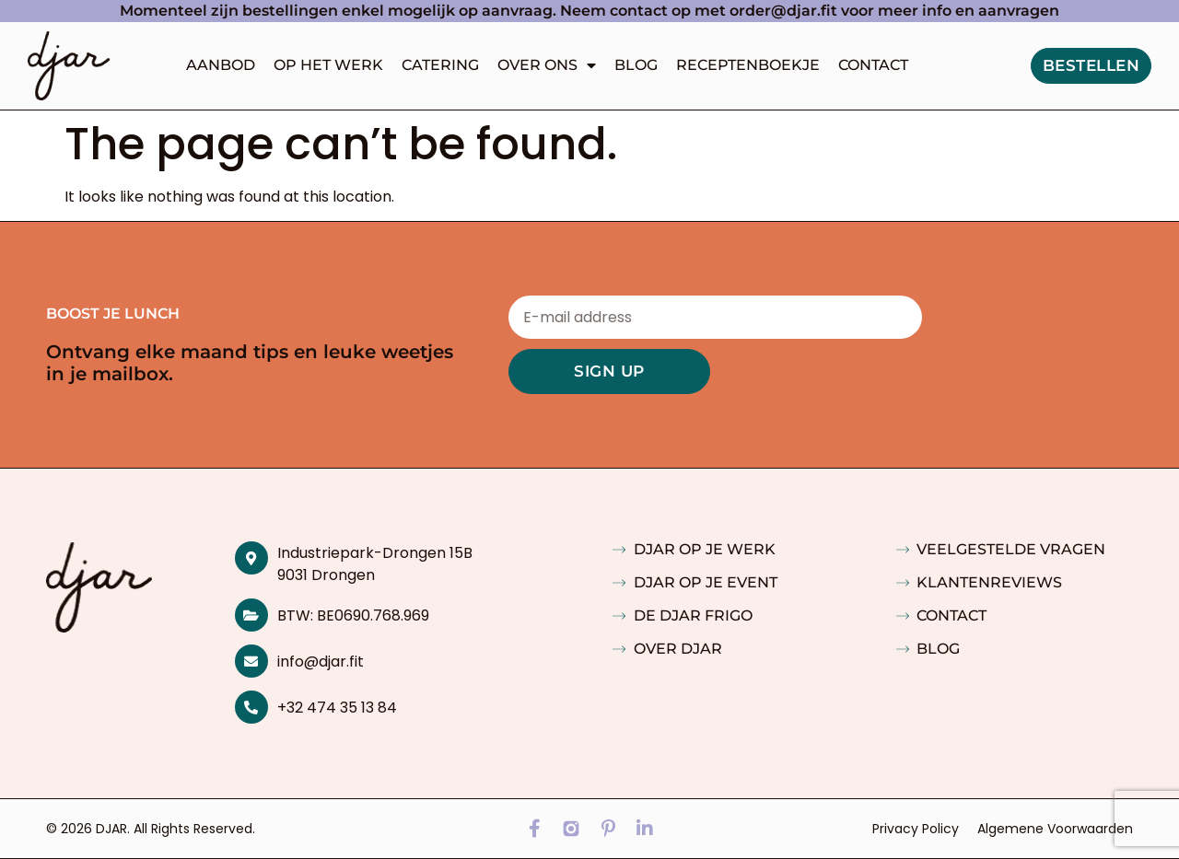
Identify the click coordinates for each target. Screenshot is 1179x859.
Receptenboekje (748, 65)
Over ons (546, 65)
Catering (440, 65)
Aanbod (220, 65)
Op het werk (328, 65)
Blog (636, 65)
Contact (873, 65)
